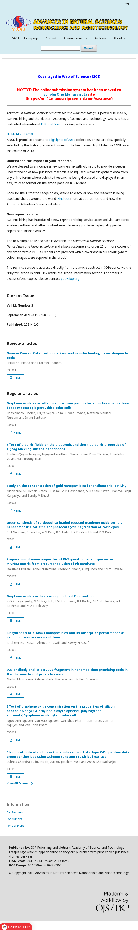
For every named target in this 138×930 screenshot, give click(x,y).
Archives (100, 38)
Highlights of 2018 (20, 134)
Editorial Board (51, 124)
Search (88, 48)
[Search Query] (60, 48)
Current (51, 38)
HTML (17, 378)
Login (127, 3)
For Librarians (16, 826)
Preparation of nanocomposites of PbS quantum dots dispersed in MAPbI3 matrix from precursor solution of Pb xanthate (69, 564)
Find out (64, 198)
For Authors (14, 819)
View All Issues (17, 783)
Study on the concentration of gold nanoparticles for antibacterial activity (69, 491)
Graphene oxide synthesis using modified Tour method (69, 601)
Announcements (75, 38)
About (118, 38)
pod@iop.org (70, 278)
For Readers (15, 812)
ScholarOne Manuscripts (65, 94)
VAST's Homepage (25, 38)
